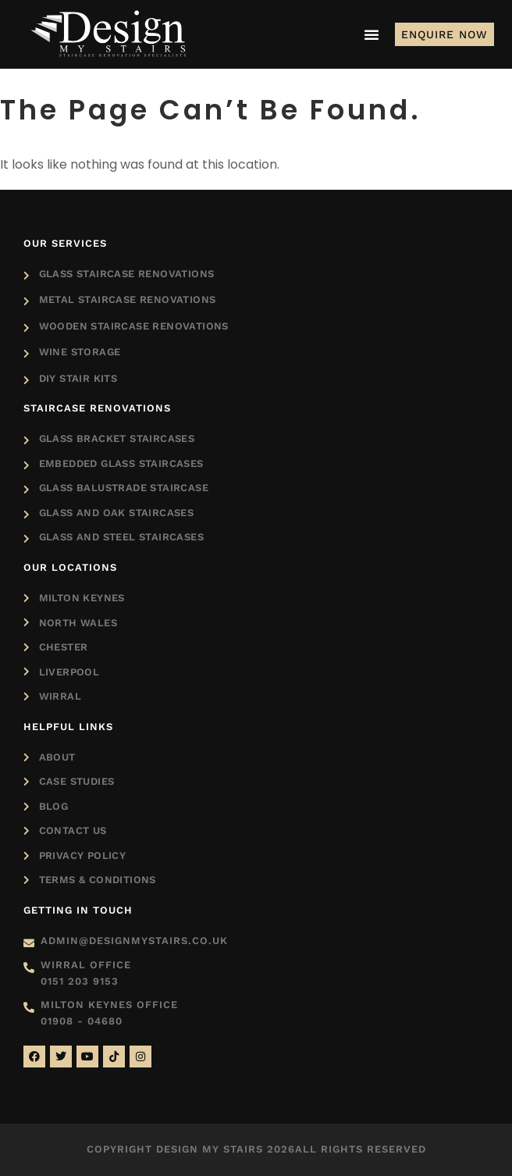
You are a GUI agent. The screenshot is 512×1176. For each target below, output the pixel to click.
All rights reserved (360, 1149)
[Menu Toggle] (371, 34)
